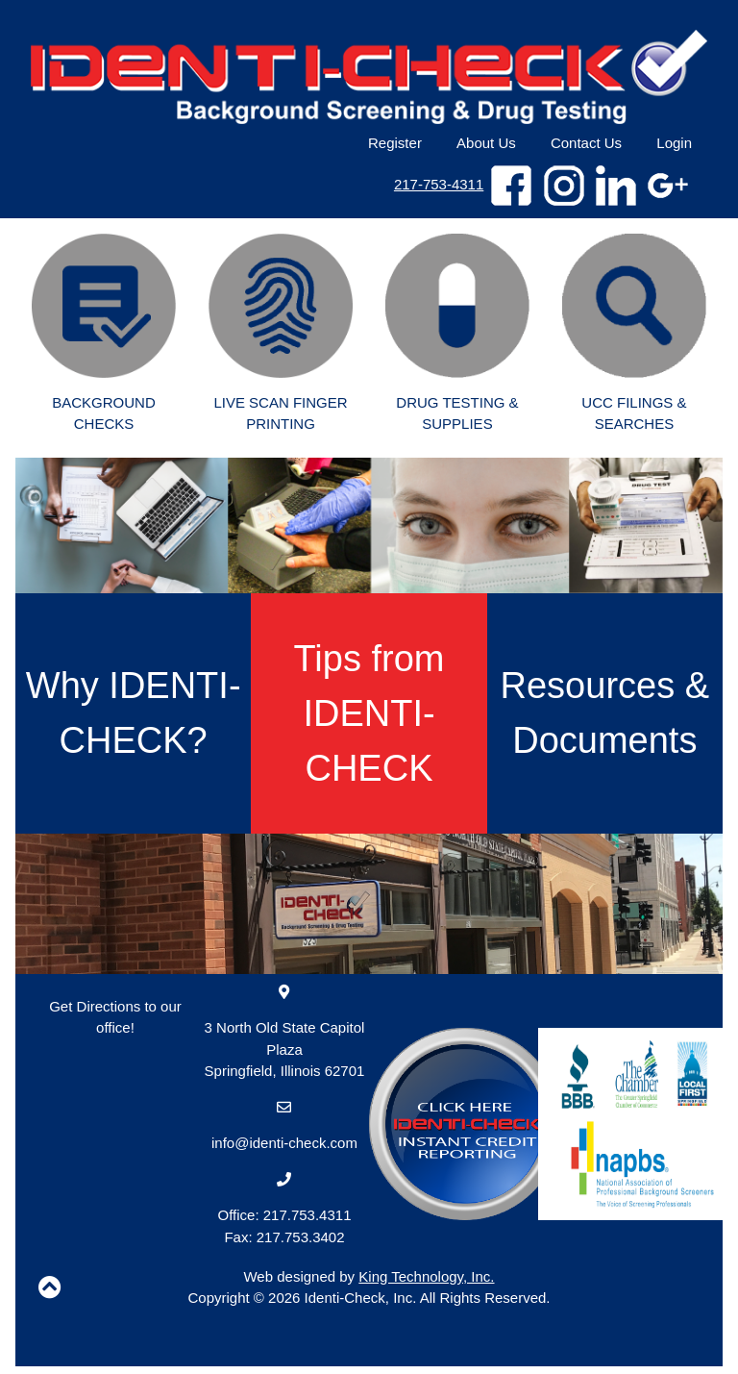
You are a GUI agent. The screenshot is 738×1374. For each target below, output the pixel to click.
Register (395, 143)
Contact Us (586, 143)
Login (674, 143)
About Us (486, 143)
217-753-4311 (438, 184)
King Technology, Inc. (426, 1276)
